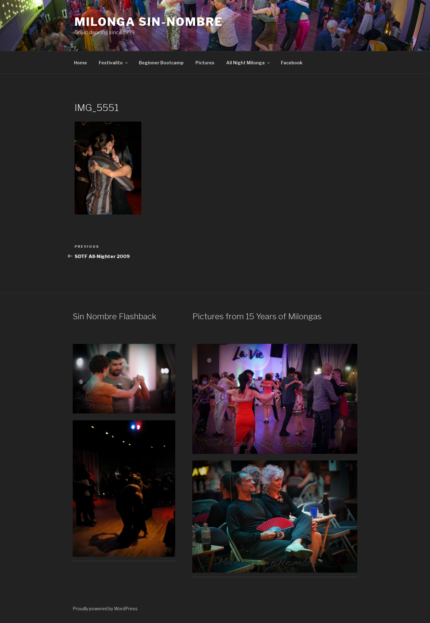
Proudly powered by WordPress (105, 608)
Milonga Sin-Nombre (149, 22)
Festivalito (114, 62)
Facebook (291, 62)
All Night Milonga (248, 62)
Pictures (204, 62)
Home (80, 62)
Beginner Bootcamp (161, 62)
